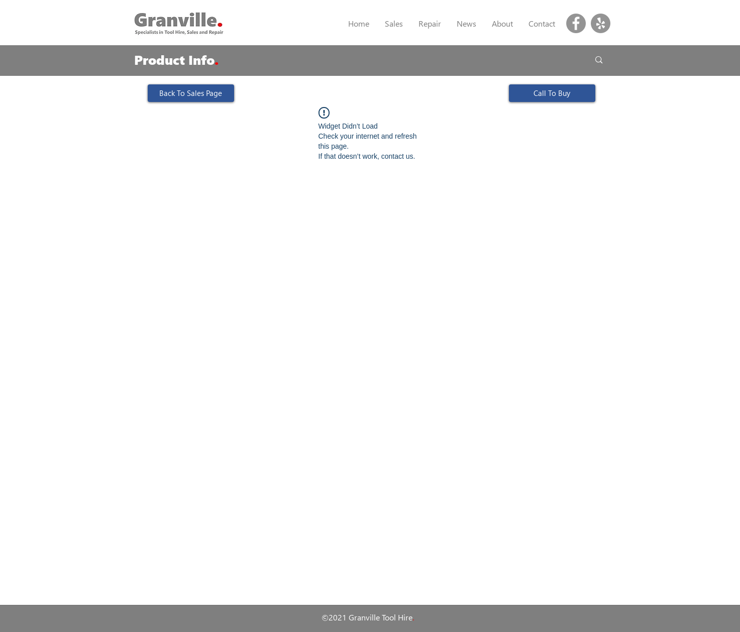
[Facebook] (576, 23)
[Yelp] (600, 23)
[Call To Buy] (552, 93)
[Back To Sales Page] (191, 93)
